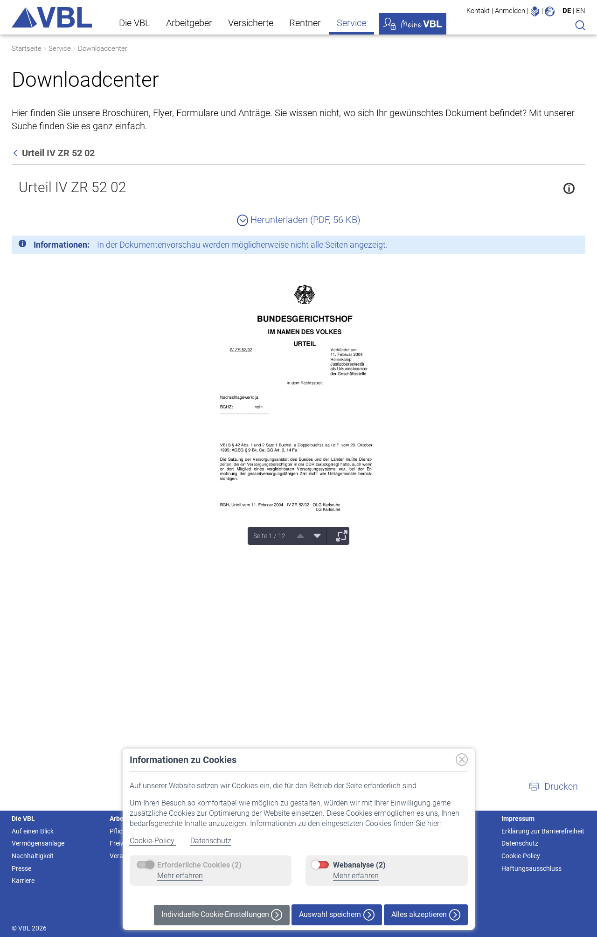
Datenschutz (210, 840)
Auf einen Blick (33, 831)
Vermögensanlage (38, 843)
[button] (553, 786)
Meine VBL (412, 24)
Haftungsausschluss (531, 868)
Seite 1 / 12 (269, 536)
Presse (21, 868)
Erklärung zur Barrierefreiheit (542, 831)
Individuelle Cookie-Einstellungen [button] (221, 915)
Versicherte (250, 22)
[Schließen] (552, 246)
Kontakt (478, 11)
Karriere (23, 880)
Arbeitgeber (189, 22)
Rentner (305, 22)
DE (566, 11)
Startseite (27, 48)
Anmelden (510, 11)
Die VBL (134, 22)
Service (351, 22)
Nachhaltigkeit (33, 856)
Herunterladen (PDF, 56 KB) (299, 219)
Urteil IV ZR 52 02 (72, 187)
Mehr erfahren (180, 875)
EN (580, 11)
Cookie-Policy (153, 840)
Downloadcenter (102, 48)
